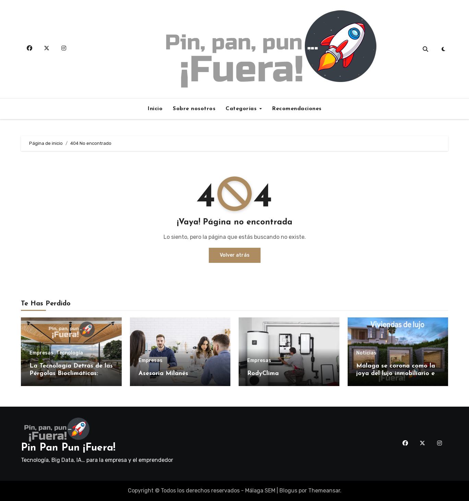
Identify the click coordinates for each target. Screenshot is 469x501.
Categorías (242, 109)
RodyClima (263, 373)
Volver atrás (235, 255)
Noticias (366, 353)
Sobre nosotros (194, 109)
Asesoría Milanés (163, 373)
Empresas (41, 353)
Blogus (288, 490)
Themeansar (324, 490)
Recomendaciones (297, 109)
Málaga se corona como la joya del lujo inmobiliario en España (397, 373)
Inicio (155, 109)
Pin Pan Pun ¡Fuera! (68, 448)
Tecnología (69, 353)
